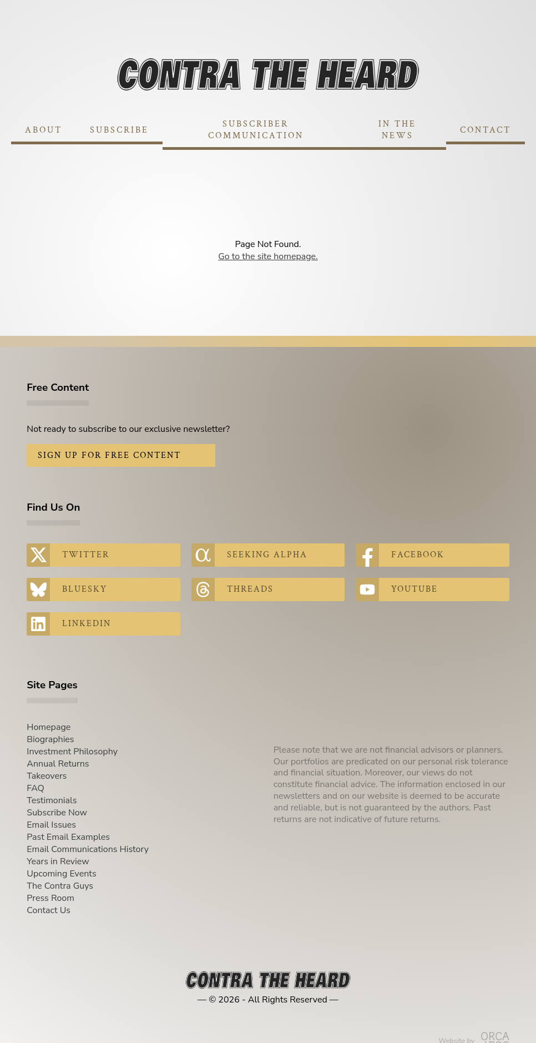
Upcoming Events (61, 874)
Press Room (50, 898)
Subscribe (119, 130)
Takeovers (47, 776)
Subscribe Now (57, 813)
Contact (485, 130)
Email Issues (51, 825)
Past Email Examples (68, 837)
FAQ (35, 788)
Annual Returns (58, 764)
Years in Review (58, 861)
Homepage (48, 727)
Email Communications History (88, 849)
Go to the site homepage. (268, 256)
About (43, 130)
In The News (397, 130)
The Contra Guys (60, 886)
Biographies (50, 739)
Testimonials (52, 800)
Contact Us (48, 910)
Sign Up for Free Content (109, 455)
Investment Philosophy (72, 751)
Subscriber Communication (256, 130)
